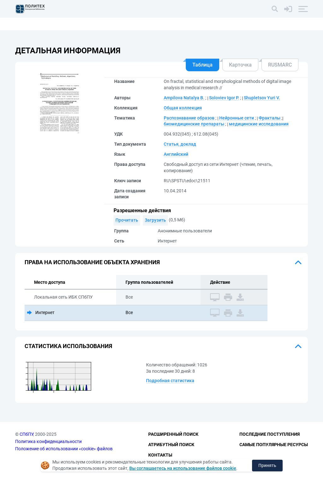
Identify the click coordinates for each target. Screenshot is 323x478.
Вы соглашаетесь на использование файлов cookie (182, 468)
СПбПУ (26, 434)
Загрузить (155, 220)
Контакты (160, 455)
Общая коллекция (183, 107)
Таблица (202, 65)
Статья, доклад (180, 144)
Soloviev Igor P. (224, 97)
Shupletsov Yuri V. (262, 97)
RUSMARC (280, 65)
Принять (267, 465)
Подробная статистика (170, 380)
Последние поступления (269, 434)
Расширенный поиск (173, 434)
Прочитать (126, 220)
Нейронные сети (236, 117)
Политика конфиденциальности (48, 441)
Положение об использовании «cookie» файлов (64, 448)
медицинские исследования (259, 123)
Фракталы (269, 117)
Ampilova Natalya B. (184, 97)
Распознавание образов (189, 117)
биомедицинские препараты (194, 123)
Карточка (240, 65)
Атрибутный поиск (171, 444)
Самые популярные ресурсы (273, 444)
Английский (176, 154)
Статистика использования (68, 346)
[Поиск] (275, 9)
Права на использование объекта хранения (92, 262)
